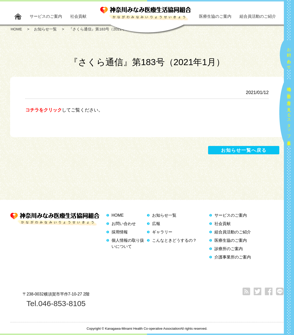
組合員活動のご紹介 (258, 16)
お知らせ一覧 (164, 215)
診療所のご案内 (228, 249)
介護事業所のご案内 (232, 257)
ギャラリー (162, 232)
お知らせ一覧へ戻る (244, 150)
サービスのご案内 (46, 16)
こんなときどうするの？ (174, 240)
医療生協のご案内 (215, 16)
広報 (156, 223)
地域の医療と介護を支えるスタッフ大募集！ (289, 114)
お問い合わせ (289, 56)
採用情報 (120, 232)
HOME (118, 215)
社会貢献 (78, 16)
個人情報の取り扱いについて (128, 243)
